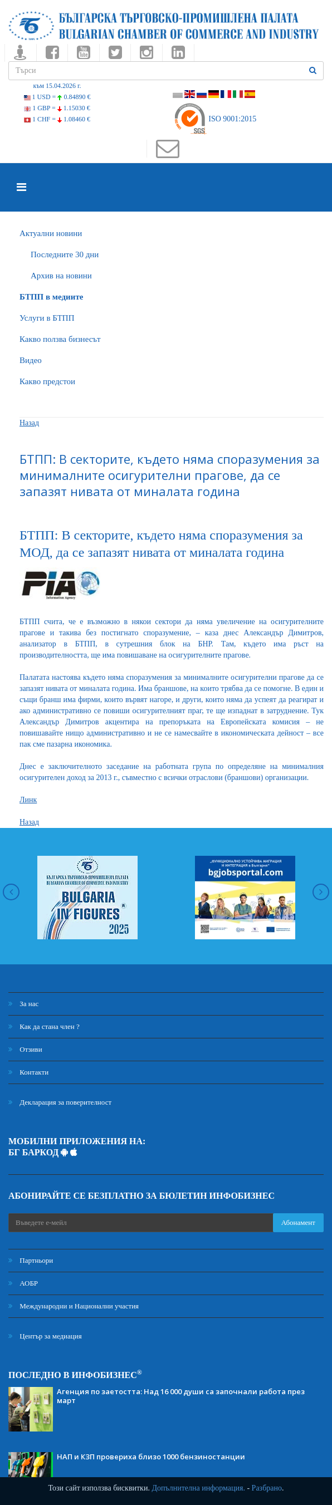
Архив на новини (61, 275)
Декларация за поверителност (59, 1102)
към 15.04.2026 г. (57, 86)
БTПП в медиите (51, 296)
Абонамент (298, 1222)
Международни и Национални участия (73, 1306)
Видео (30, 360)
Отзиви (25, 1049)
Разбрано (267, 1488)
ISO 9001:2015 (214, 119)
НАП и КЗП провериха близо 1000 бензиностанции (151, 1457)
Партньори (30, 1260)
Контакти (28, 1072)
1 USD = (57, 97)
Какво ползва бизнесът (60, 339)
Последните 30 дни (65, 254)
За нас (23, 1003)
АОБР (23, 1283)
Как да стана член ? (44, 1026)
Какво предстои (47, 381)
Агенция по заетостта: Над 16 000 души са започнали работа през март (181, 1395)
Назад (29, 423)
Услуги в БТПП (46, 317)
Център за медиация (45, 1336)
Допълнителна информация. (198, 1488)
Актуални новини (50, 233)
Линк (28, 800)
